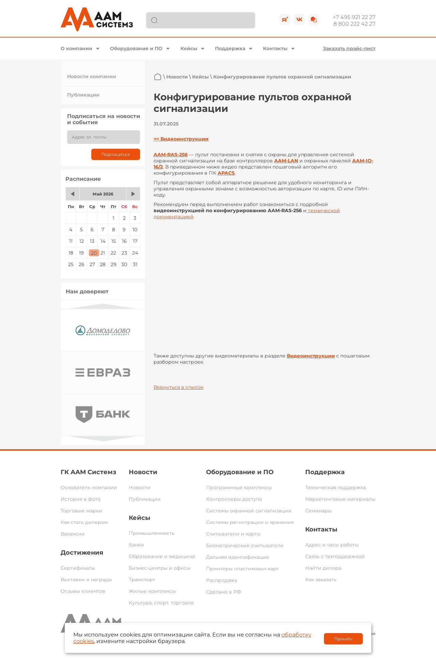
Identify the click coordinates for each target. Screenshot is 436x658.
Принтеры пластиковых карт (242, 569)
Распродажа (221, 580)
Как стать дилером (84, 522)
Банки (136, 545)
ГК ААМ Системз (88, 472)
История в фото (80, 499)
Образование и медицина (162, 556)
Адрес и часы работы (332, 545)
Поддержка (230, 48)
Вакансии (73, 534)
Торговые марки (81, 511)
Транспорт (142, 579)
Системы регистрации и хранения (250, 522)
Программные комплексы (239, 487)
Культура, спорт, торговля (161, 603)
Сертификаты (78, 568)
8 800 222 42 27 (354, 23)
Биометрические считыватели (245, 545)
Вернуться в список (178, 387)
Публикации (83, 95)
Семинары (318, 511)
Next (103, 438)
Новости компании (91, 76)
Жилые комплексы (152, 591)
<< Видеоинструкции (181, 139)
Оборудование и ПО (136, 48)
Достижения (82, 552)
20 (94, 253)
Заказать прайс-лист (349, 48)
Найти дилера (323, 568)
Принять (343, 638)
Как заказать (320, 579)
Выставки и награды (86, 579)
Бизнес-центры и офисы (159, 568)
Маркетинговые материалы (340, 499)
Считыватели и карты (233, 534)
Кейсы (189, 48)
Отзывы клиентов (83, 591)
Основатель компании (89, 487)
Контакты (275, 48)
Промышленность (151, 533)
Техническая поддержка (335, 487)
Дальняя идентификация (237, 557)
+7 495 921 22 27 (354, 17)
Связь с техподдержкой (335, 556)
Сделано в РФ (223, 592)
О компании (76, 48)
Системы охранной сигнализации (249, 511)
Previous (103, 306)
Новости (177, 77)
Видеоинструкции (311, 356)
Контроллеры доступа (234, 499)
